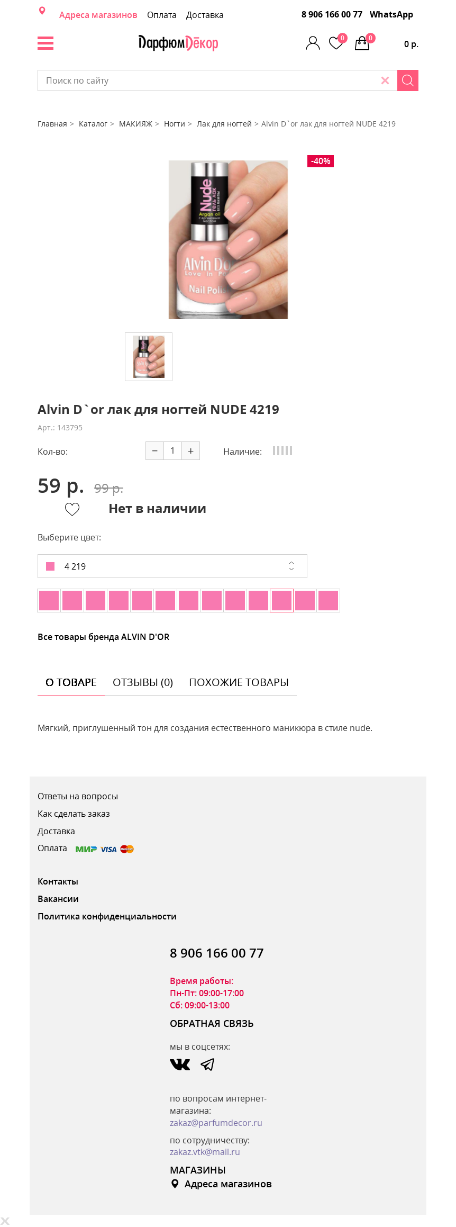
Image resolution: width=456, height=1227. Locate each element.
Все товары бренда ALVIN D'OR (103, 637)
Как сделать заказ (74, 813)
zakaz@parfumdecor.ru (216, 1123)
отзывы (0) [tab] (143, 682)
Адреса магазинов (98, 15)
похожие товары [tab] (239, 682)
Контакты (58, 881)
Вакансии (58, 899)
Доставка (205, 15)
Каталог (93, 124)
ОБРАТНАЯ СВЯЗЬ (212, 1023)
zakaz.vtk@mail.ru (205, 1152)
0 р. (392, 41)
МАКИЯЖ (135, 124)
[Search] (407, 80)
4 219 (66, 566)
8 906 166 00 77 (332, 14)
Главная (52, 124)
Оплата (162, 15)
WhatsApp (391, 14)
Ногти (174, 124)
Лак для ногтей (224, 124)
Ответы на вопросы (78, 796)
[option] (228, 239)
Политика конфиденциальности (107, 916)
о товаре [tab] (71, 682)
